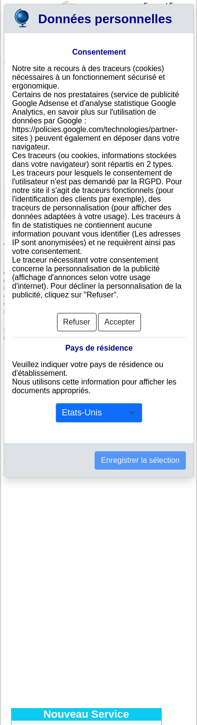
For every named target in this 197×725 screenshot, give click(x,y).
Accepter (119, 322)
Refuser (76, 322)
